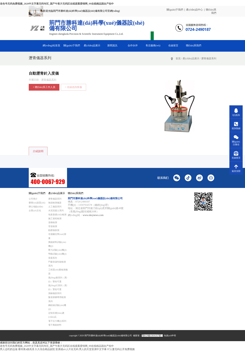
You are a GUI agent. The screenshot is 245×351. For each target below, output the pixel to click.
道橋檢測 (52, 222)
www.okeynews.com (93, 215)
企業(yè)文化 (35, 210)
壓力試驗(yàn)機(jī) (57, 250)
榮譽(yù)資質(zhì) (37, 203)
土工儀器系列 (54, 206)
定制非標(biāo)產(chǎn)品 (56, 315)
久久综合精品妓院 (45, 349)
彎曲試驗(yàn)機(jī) (57, 254)
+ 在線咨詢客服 (73, 87)
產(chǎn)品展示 (92, 45)
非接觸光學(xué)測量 (57, 236)
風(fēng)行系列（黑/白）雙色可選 (57, 287)
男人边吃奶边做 (9, 349)
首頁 (178, 58)
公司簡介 (33, 199)
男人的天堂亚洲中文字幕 (93, 349)
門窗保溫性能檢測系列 (57, 264)
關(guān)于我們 (175, 9)
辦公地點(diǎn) (36, 206)
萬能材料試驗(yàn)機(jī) (57, 244)
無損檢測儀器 (54, 203)
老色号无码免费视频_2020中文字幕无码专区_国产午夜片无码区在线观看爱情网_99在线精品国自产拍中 (57, 3)
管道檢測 (52, 226)
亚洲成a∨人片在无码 (66, 349)
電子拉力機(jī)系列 (57, 321)
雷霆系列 (52, 258)
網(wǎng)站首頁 (51, 45)
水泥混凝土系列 (56, 210)
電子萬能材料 (54, 325)
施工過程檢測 (54, 218)
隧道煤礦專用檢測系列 (57, 299)
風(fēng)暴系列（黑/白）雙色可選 (57, 280)
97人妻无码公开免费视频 (121, 349)
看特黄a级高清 (26, 349)
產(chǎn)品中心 (194, 9)
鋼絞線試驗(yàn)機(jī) (57, 307)
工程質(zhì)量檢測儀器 (58, 272)
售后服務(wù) (153, 45)
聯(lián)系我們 (193, 45)
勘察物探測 (53, 230)
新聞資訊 (112, 45)
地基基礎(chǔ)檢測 (57, 214)
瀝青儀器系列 (208, 58)
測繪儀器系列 (54, 293)
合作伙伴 (133, 45)
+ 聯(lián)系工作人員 (44, 87)
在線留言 (173, 45)
